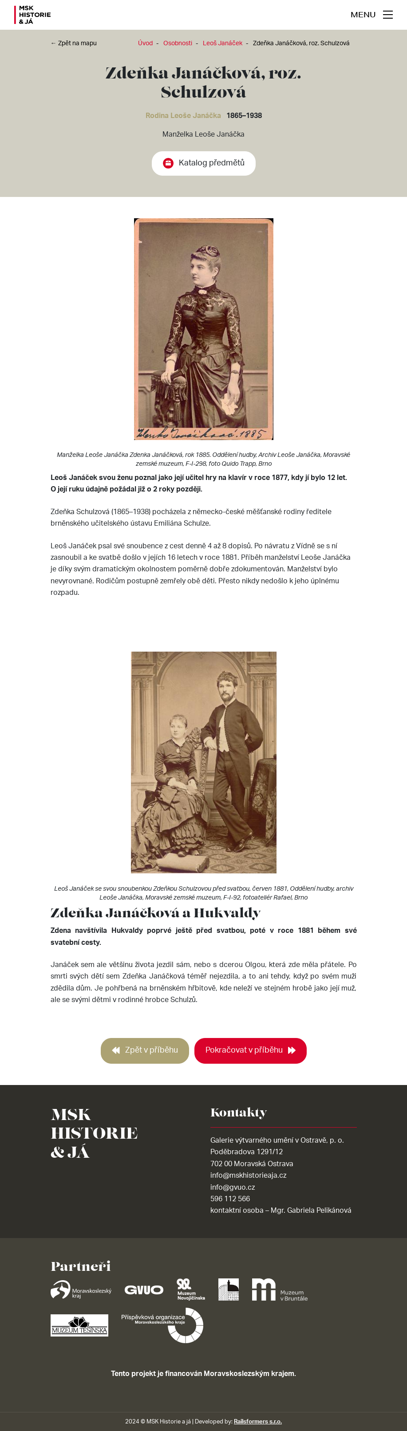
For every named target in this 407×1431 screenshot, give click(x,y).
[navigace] (372, 14)
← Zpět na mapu (74, 43)
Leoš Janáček (222, 43)
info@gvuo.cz (232, 1187)
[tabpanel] (204, 345)
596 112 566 (230, 1199)
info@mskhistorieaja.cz (248, 1175)
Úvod (145, 43)
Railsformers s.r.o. (258, 1421)
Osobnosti (177, 43)
